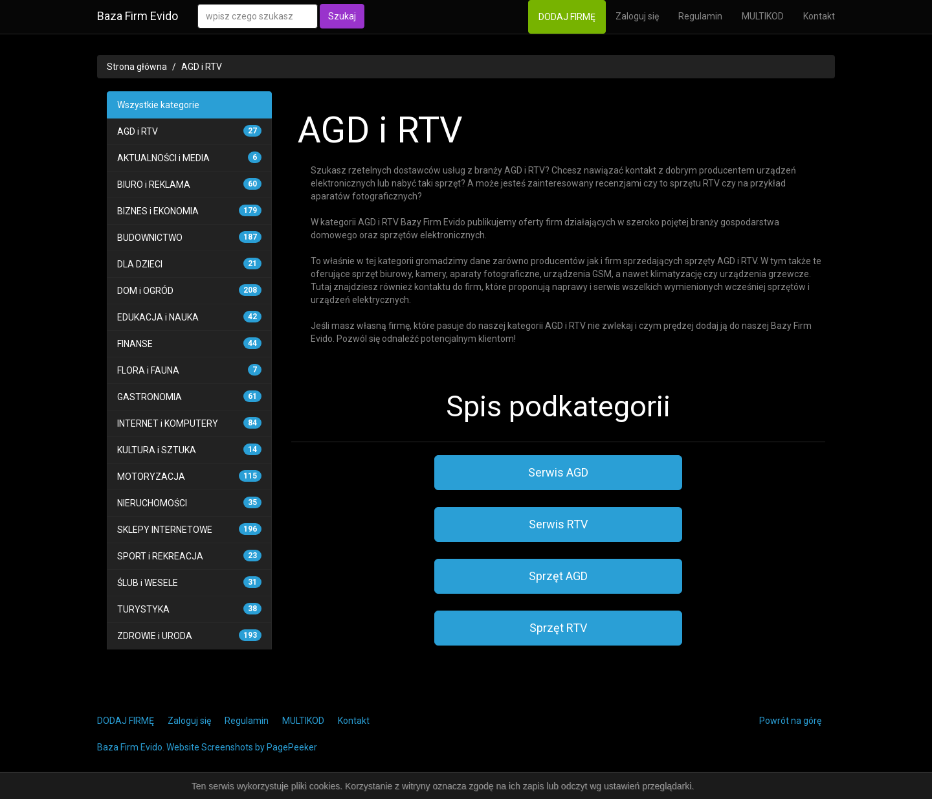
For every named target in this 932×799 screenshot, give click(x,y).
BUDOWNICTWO (150, 237)
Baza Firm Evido (137, 16)
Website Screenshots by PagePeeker (241, 747)
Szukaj (342, 16)
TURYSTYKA (143, 609)
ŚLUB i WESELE (147, 583)
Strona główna (137, 67)
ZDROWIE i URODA (154, 636)
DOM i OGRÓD (145, 291)
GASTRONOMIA (149, 397)
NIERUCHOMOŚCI (152, 503)
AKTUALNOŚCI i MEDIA (163, 158)
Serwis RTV (558, 524)
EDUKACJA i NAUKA (158, 317)
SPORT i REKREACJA (160, 556)
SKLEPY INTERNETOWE (164, 529)
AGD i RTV (201, 67)
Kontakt (819, 16)
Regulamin (700, 16)
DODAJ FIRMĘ (566, 17)
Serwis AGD (558, 472)
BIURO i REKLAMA (153, 184)
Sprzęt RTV (558, 628)
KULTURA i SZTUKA (156, 450)
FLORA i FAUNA (148, 370)
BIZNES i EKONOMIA (158, 211)
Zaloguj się (637, 16)
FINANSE (135, 344)
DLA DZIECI (139, 264)
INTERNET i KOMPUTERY (167, 423)
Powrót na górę (790, 720)
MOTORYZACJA (151, 476)
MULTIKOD (763, 16)
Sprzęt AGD (558, 576)
